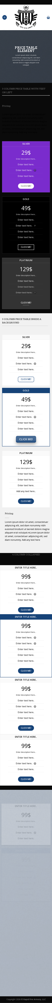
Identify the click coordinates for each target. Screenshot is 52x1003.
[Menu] (4, 17)
